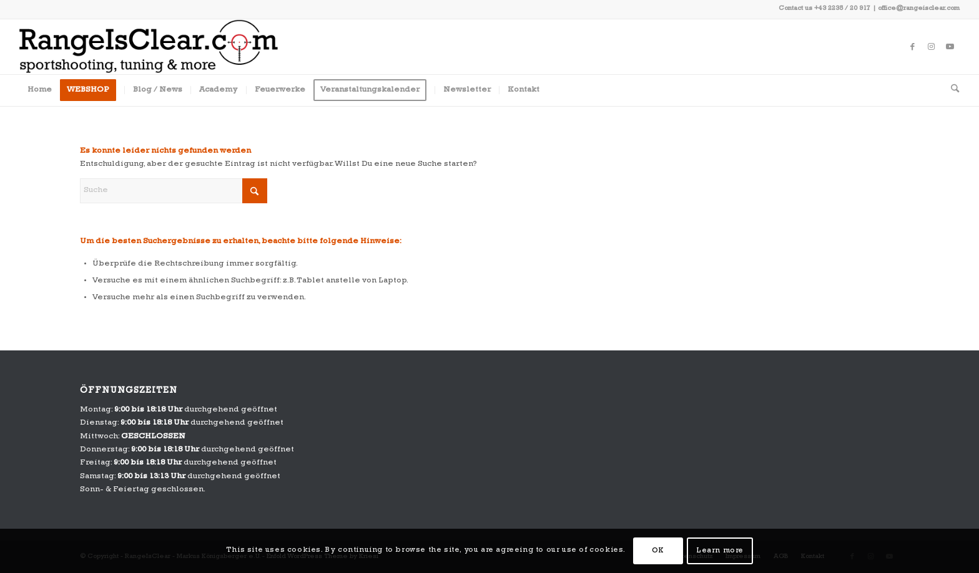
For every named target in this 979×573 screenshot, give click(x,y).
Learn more (720, 551)
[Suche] (951, 90)
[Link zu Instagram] (931, 46)
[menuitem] (39, 90)
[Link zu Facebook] (912, 46)
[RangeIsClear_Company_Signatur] (148, 46)
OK (658, 551)
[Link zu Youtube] (950, 46)
